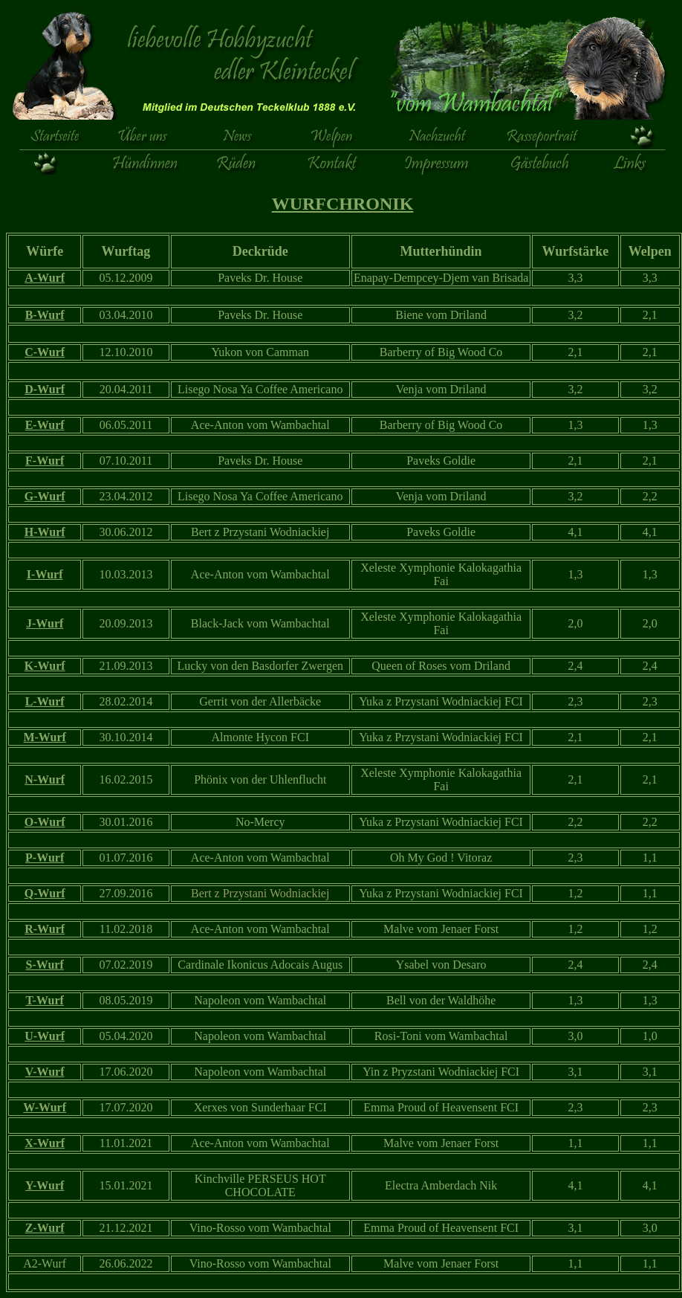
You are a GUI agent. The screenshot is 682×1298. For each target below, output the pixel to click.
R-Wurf (45, 929)
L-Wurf (45, 701)
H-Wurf (45, 532)
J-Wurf (44, 623)
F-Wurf (44, 460)
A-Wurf (45, 277)
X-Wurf (45, 1143)
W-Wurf (44, 1107)
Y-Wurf (44, 1185)
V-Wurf (45, 1071)
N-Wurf (45, 779)
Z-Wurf (45, 1227)
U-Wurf (45, 1036)
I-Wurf (45, 574)
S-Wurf (45, 964)
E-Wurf (45, 425)
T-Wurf (44, 1000)
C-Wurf (45, 352)
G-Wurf (45, 496)
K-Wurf (45, 665)
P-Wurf (44, 857)
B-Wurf (45, 315)
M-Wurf (44, 737)
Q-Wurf (45, 893)
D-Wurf (45, 389)
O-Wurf (45, 822)
